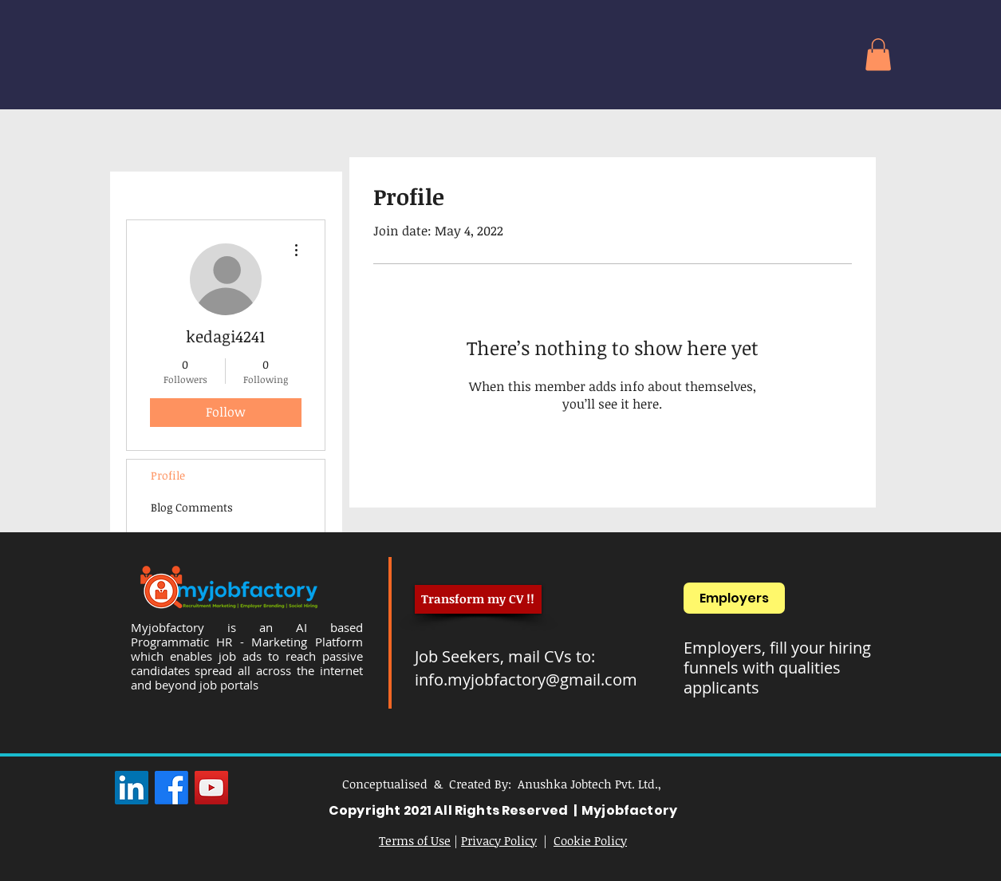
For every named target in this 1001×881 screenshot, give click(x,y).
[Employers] (734, 598)
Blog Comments (192, 507)
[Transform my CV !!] (478, 599)
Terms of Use (415, 840)
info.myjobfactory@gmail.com (526, 679)
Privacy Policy (499, 840)
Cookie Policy (590, 840)
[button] (878, 54)
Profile (168, 475)
